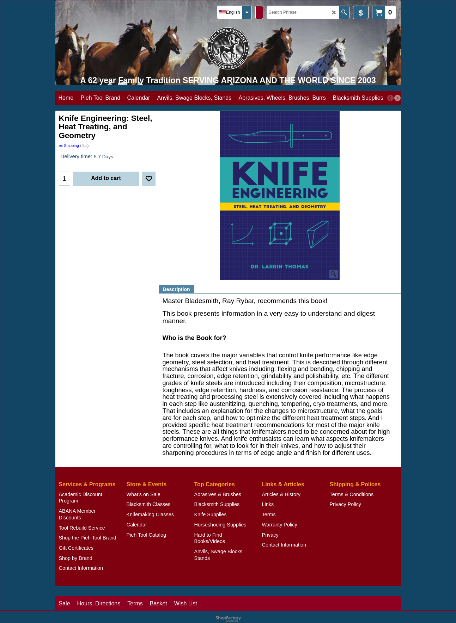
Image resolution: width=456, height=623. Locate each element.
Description (176, 289)
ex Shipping (69, 145)
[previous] (390, 98)
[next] (397, 98)
